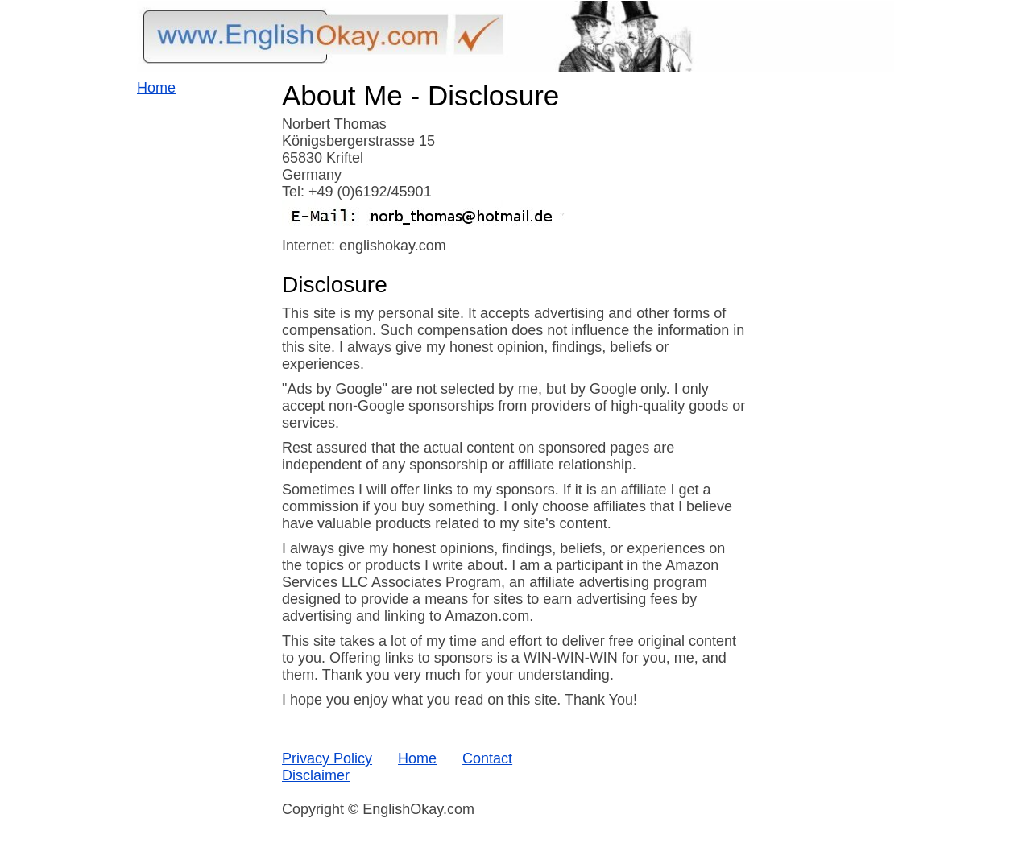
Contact (487, 758)
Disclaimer (316, 775)
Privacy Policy (327, 758)
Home (156, 88)
